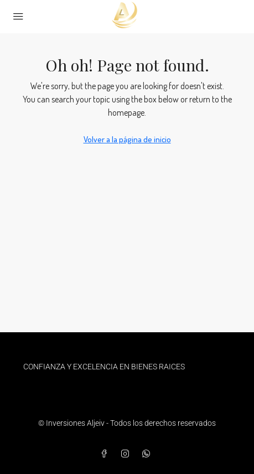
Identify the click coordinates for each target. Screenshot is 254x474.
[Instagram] (127, 454)
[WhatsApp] (148, 454)
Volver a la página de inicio (127, 139)
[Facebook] (106, 454)
